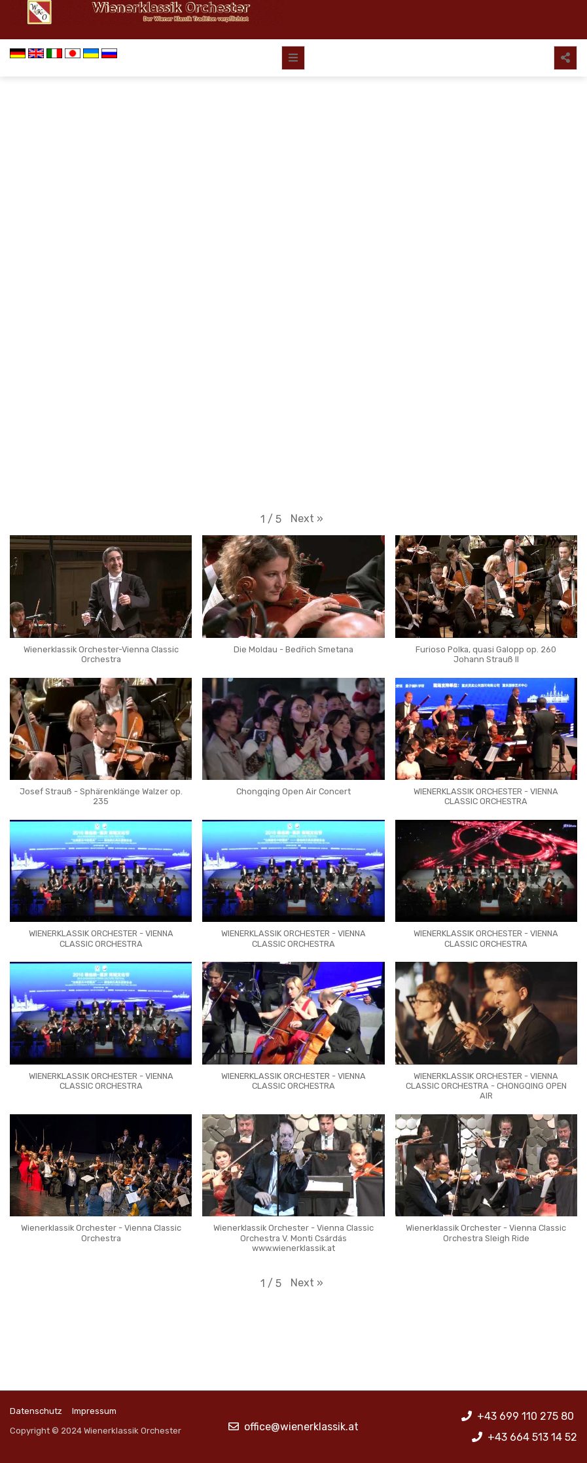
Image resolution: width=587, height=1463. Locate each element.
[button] (307, 519)
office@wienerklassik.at (301, 1426)
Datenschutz (36, 1411)
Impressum (94, 1411)
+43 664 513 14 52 (532, 1437)
